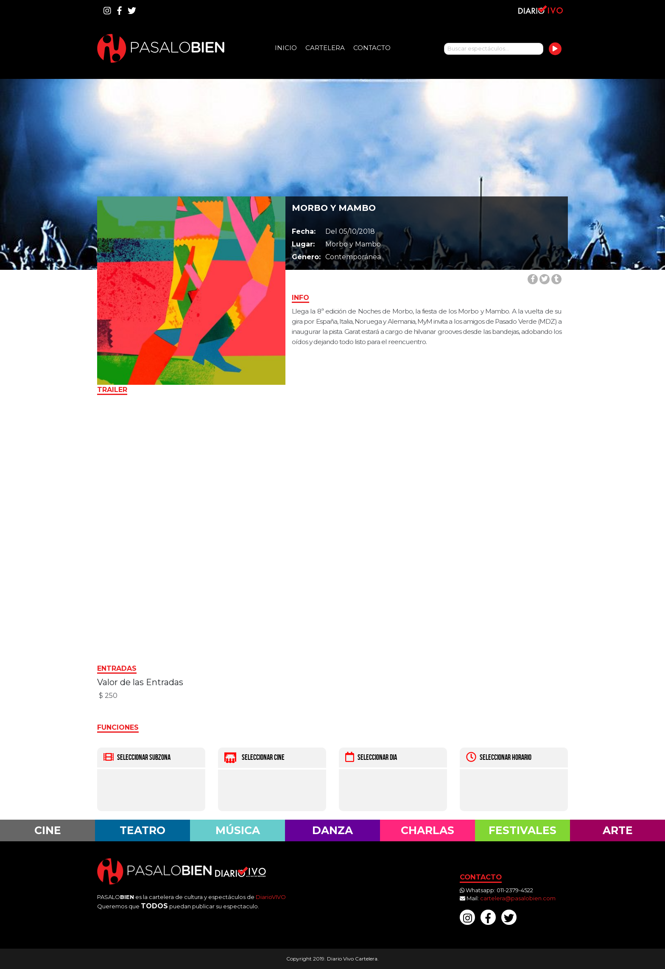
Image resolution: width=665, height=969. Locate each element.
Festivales (522, 830)
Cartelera (325, 48)
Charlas (427, 830)
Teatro (142, 830)
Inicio (286, 48)
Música (237, 830)
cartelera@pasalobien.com (518, 898)
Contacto (372, 48)
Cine (47, 830)
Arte (618, 830)
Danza (332, 830)
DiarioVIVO (271, 896)
